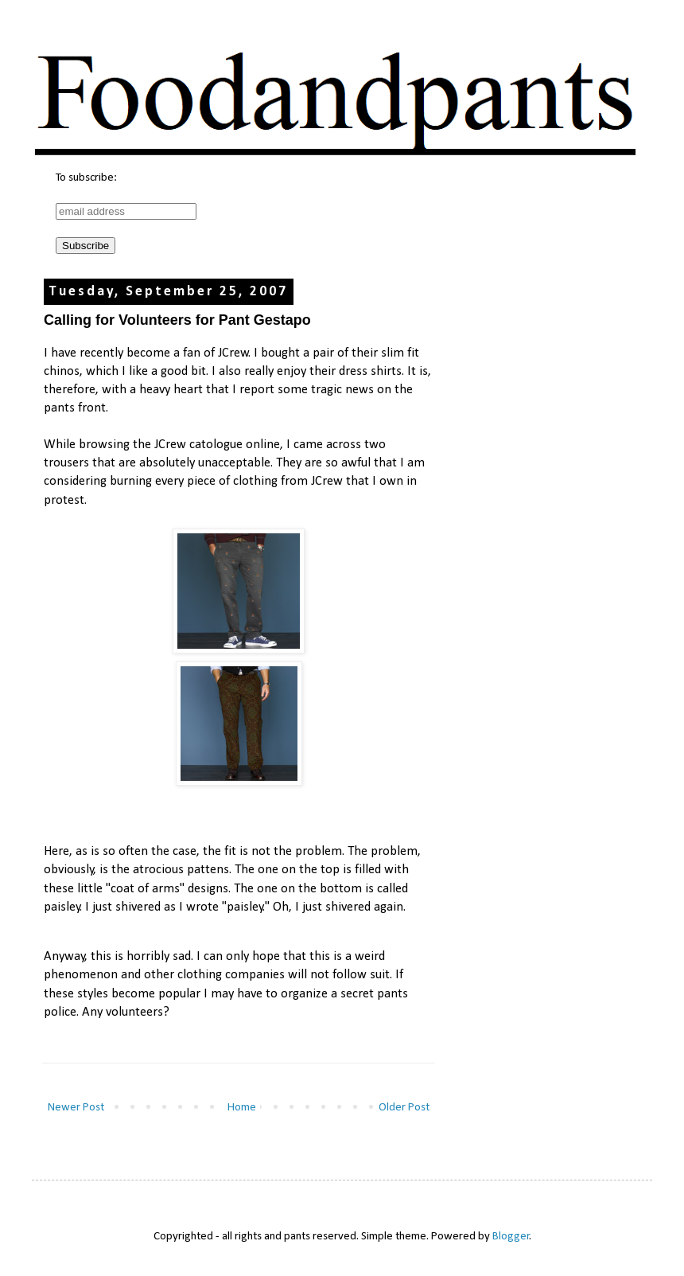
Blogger (511, 1237)
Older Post (404, 1108)
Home (241, 1108)
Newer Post (76, 1108)
